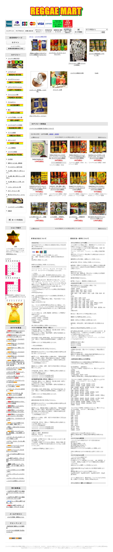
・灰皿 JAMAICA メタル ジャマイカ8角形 (15, 402)
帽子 (15, 111)
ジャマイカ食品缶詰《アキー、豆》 (96, 54)
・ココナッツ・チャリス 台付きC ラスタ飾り (15, 385)
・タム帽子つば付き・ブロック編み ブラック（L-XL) (15, 506)
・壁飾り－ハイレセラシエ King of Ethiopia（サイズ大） (15, 410)
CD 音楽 (10, 159)
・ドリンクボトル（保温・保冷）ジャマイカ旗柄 (14, 394)
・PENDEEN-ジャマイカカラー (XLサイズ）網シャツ (15, 335)
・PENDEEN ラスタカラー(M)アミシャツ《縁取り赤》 (15, 331)
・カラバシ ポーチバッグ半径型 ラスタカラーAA (16, 368)
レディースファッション (15, 89)
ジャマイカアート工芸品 (15, 127)
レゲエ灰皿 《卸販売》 (57, 217)
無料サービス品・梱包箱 (15, 163)
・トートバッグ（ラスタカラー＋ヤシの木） (15, 450)
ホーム (31, 36)
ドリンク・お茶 (57, 90)
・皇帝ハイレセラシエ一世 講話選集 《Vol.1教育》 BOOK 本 (15, 432)
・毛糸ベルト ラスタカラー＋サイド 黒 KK (15, 344)
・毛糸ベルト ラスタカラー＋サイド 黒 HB (15, 356)
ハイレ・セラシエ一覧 (14, 187)
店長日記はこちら (11, 254)
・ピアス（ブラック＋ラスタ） (15, 478)
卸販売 (10, 211)
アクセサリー (15, 104)
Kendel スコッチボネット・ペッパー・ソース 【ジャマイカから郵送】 (77, 188)
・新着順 (56, 134)
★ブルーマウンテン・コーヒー (15, 199)
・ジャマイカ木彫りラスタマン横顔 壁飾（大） (15, 423)
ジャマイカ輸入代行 (15, 63)
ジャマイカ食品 (15, 153)
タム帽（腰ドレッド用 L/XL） (15, 182)
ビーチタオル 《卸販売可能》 (77, 217)
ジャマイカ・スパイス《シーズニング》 (57, 53)
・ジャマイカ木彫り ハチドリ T (15, 481)
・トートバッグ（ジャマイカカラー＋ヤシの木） (15, 446)
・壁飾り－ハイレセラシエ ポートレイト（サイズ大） (15, 415)
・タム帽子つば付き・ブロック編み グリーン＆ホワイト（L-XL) (15, 459)
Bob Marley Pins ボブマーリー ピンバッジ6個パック (97, 217)
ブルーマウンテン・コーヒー (37, 116)
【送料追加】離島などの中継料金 (80, 359)
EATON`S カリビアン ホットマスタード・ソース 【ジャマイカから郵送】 (37, 188)
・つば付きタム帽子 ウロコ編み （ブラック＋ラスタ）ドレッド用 (15, 492)
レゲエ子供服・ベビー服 (15, 119)
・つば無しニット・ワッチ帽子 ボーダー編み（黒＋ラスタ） (15, 465)
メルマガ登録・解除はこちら (15, 517)
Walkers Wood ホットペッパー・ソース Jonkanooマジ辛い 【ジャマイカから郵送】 (77, 156)
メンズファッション (15, 81)
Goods (96, 73)
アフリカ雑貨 (15, 134)
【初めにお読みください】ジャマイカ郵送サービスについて (37, 54)
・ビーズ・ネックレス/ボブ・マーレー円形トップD (15, 437)
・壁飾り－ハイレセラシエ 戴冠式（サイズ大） (15, 406)
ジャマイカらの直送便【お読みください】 (41, 128)
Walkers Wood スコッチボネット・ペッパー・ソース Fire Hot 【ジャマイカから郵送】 (57, 156)
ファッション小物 (15, 96)
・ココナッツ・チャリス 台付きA (15, 389)
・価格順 (50, 134)
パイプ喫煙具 (12, 148)
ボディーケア (15, 142)
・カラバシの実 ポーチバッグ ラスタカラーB (15, 372)
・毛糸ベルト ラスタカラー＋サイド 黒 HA (15, 352)
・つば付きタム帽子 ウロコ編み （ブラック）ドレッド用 (15, 497)
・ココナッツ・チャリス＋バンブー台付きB (15, 381)
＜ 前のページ (35, 137)
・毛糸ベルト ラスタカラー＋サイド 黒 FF (15, 340)
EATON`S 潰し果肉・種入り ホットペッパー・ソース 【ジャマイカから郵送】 (58, 188)
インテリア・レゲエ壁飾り (15, 207)
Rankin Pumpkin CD (37, 159)
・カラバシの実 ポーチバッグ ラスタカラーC (15, 377)
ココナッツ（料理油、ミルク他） (37, 90)
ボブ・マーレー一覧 (14, 191)
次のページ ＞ (102, 137)
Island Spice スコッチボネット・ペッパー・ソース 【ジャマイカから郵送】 (97, 188)
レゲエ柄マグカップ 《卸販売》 (37, 217)
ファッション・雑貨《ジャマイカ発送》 (77, 64)
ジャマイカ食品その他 (77, 73)
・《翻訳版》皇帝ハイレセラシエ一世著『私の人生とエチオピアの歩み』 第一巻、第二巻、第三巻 (15, 363)
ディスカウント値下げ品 (15, 167)
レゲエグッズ (15, 73)
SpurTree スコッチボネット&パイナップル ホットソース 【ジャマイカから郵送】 (97, 156)
